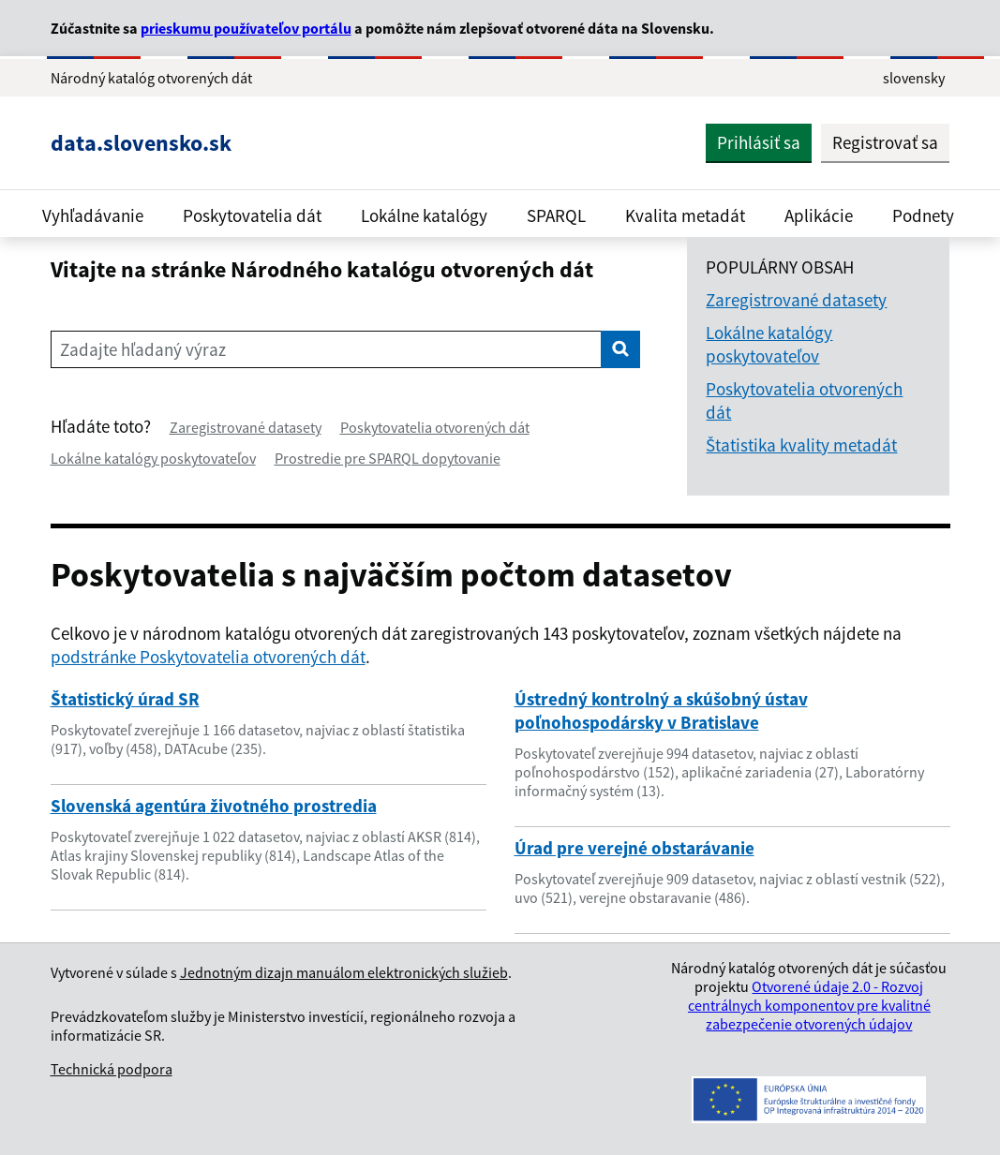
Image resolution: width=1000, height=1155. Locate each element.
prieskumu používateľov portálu (246, 28)
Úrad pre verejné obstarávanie (634, 848)
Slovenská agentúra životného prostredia (214, 805)
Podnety (923, 215)
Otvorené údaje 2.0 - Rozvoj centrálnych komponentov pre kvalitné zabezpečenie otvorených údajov (809, 1005)
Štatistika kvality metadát (801, 445)
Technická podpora (111, 1068)
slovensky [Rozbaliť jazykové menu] (914, 77)
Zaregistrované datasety (245, 427)
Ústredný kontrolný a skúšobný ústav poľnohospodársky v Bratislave (661, 710)
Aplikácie (818, 215)
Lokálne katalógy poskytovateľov (153, 458)
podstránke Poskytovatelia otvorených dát (208, 656)
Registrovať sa (885, 142)
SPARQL (556, 215)
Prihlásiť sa (758, 142)
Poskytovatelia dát (252, 215)
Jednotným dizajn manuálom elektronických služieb (344, 972)
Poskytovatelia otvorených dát (435, 427)
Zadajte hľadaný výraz (143, 349)
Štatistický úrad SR (125, 699)
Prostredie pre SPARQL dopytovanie (387, 458)
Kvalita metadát (685, 215)
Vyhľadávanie (92, 215)
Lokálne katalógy (424, 215)
